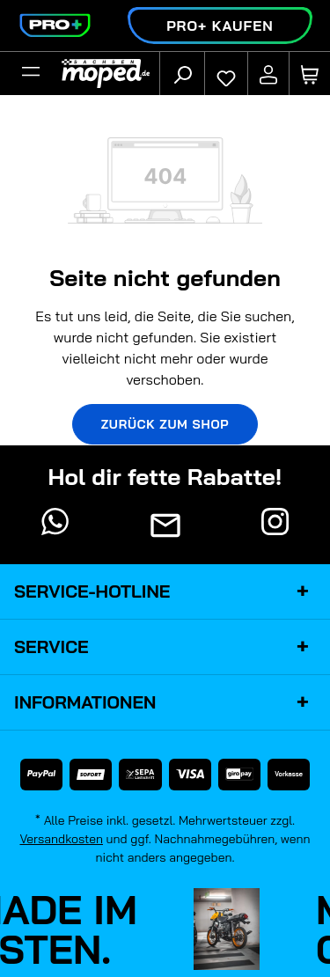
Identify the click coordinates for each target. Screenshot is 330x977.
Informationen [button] (165, 702)
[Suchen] (182, 74)
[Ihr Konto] (268, 74)
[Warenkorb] (310, 74)
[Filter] (31, 74)
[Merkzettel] (226, 74)
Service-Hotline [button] (165, 591)
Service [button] (165, 647)
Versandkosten (61, 839)
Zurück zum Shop (165, 424)
